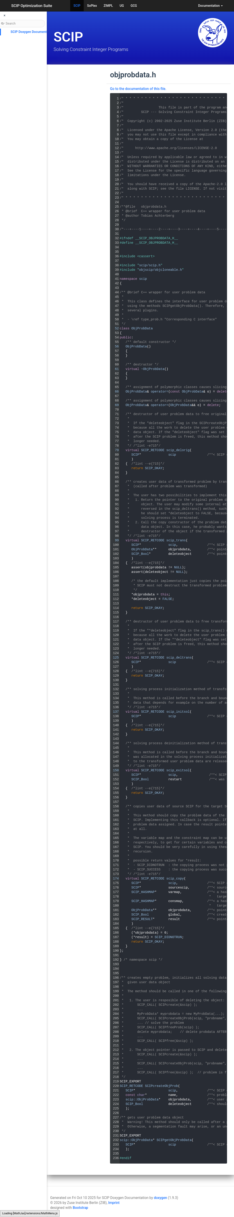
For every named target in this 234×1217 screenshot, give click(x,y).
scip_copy (175, 878)
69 (114, 405)
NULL (178, 567)
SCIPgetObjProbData (174, 1140)
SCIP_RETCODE (152, 450)
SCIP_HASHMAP (143, 892)
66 (114, 391)
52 (114, 328)
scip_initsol (178, 712)
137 (114, 712)
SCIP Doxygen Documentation (32, 32)
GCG (133, 5)
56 (114, 346)
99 (114, 540)
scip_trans (176, 540)
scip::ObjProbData (142, 1099)
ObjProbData (142, 328)
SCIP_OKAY (153, 468)
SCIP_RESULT (142, 919)
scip (143, 279)
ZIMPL (108, 5)
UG (122, 5)
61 (114, 369)
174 (114, 878)
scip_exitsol (178, 770)
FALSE (167, 599)
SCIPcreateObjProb (161, 1086)
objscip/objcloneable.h (160, 270)
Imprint (113, 1203)
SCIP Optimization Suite (31, 5)
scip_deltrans (178, 657)
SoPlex (92, 5)
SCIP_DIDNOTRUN (168, 937)
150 (114, 770)
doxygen (160, 1198)
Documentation (210, 5)
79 (114, 450)
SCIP (77, 5)
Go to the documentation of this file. (138, 89)
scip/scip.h (149, 265)
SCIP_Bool (140, 554)
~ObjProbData (152, 369)
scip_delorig (178, 450)
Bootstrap (80, 1208)
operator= (159, 391)
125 (114, 657)
